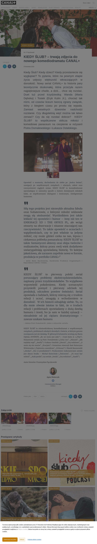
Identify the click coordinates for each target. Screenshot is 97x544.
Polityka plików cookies (34, 539)
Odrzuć (22, 539)
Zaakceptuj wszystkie (10, 539)
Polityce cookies (22, 529)
